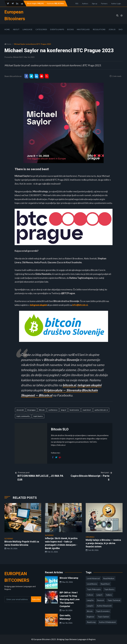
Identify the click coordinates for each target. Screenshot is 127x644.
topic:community (23, 416)
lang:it (99, 595)
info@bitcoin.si (80, 305)
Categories (41, 29)
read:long (91, 622)
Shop (121, 29)
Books (70, 29)
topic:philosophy (94, 589)
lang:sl (63, 410)
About (16, 29)
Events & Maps (57, 29)
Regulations (99, 29)
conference (52, 410)
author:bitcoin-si (101, 410)
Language (27, 29)
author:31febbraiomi (107, 622)
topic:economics (103, 611)
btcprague (31, 410)
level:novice (74, 410)
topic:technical (114, 600)
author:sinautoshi (104, 606)
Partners (104, 4)
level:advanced (93, 578)
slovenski (20, 410)
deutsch (100, 600)
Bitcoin (42, 410)
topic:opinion (103, 617)
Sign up (94, 4)
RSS (77, 4)
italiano (109, 595)
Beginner (90, 617)
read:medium (108, 578)
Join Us (112, 29)
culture (90, 595)
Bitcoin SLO (18, 57)
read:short (87, 410)
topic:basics (38, 416)
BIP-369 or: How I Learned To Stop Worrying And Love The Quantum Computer (69, 599)
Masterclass (83, 29)
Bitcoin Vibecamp (69, 578)
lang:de (90, 600)
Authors (85, 4)
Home (7, 29)
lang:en (90, 606)
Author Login (116, 4)
